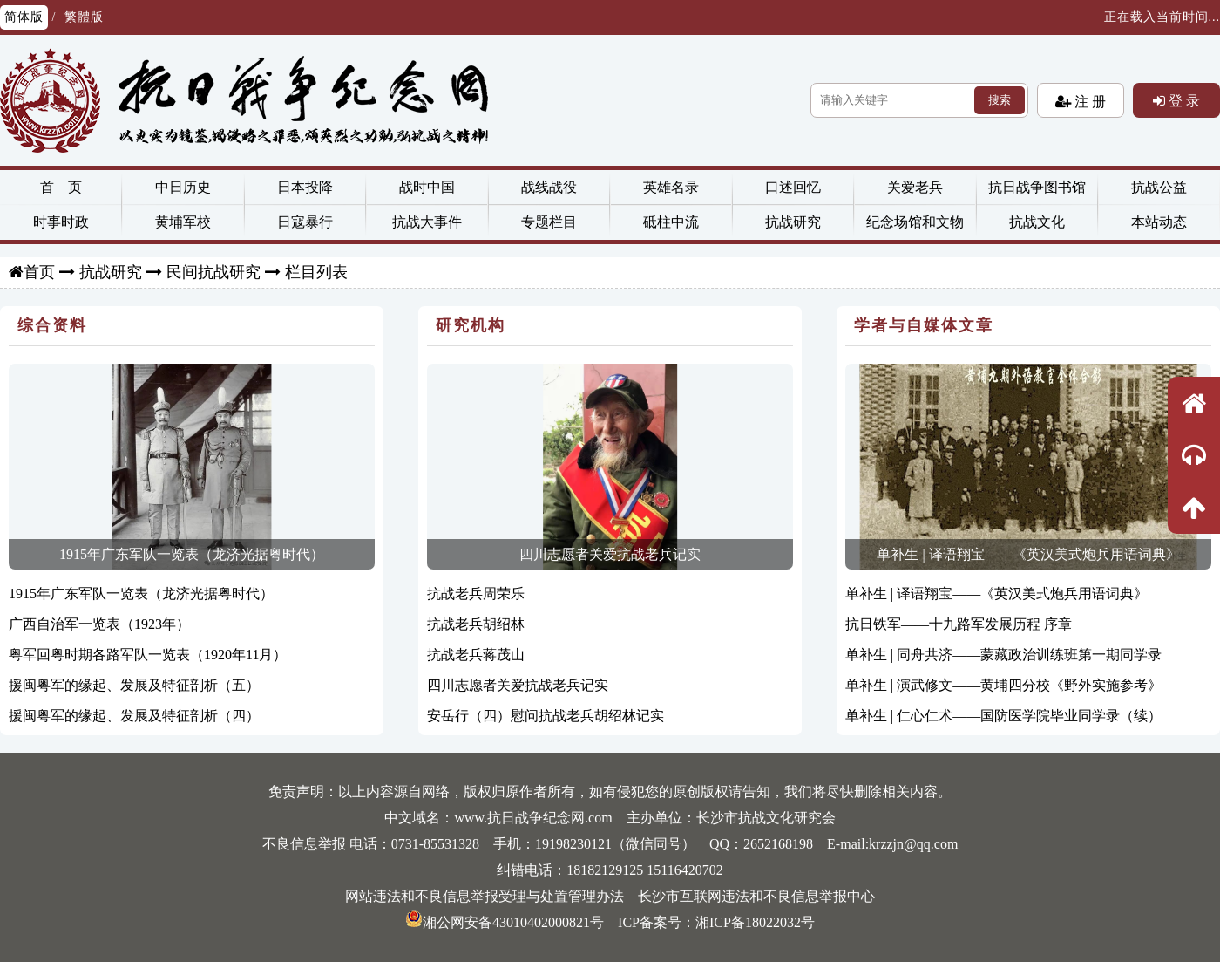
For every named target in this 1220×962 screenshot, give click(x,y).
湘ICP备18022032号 (755, 922)
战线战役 (549, 187)
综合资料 (52, 325)
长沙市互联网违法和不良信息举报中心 (756, 896)
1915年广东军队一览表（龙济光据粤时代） (191, 554)
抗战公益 (1159, 187)
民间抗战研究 (213, 272)
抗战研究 (793, 222)
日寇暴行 (305, 222)
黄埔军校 (183, 222)
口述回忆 (793, 187)
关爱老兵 (915, 187)
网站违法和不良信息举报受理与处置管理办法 (484, 896)
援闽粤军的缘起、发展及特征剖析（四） (134, 715)
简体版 (24, 17)
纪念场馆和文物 (915, 222)
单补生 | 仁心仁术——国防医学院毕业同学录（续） (1003, 715)
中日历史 (183, 187)
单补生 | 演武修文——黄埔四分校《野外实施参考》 (1003, 685)
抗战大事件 (427, 222)
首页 (39, 272)
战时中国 (427, 187)
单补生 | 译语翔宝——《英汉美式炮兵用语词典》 (1028, 554)
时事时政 (61, 222)
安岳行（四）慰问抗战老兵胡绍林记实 (545, 715)
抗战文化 (1037, 222)
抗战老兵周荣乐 (476, 593)
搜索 (999, 99)
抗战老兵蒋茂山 (476, 654)
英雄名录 (671, 187)
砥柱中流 (671, 222)
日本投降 (305, 187)
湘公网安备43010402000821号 (504, 922)
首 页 (61, 187)
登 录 (1182, 100)
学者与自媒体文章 (923, 325)
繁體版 (84, 17)
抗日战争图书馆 (1037, 187)
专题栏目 (549, 222)
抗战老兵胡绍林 (476, 624)
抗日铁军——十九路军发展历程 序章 (958, 624)
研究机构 (470, 325)
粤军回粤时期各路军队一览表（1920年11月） (148, 654)
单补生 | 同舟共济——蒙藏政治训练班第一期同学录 (1003, 654)
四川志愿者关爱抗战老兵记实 (610, 554)
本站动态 (1159, 222)
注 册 (1088, 101)
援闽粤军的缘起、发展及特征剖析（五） (134, 685)
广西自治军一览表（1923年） (99, 624)
